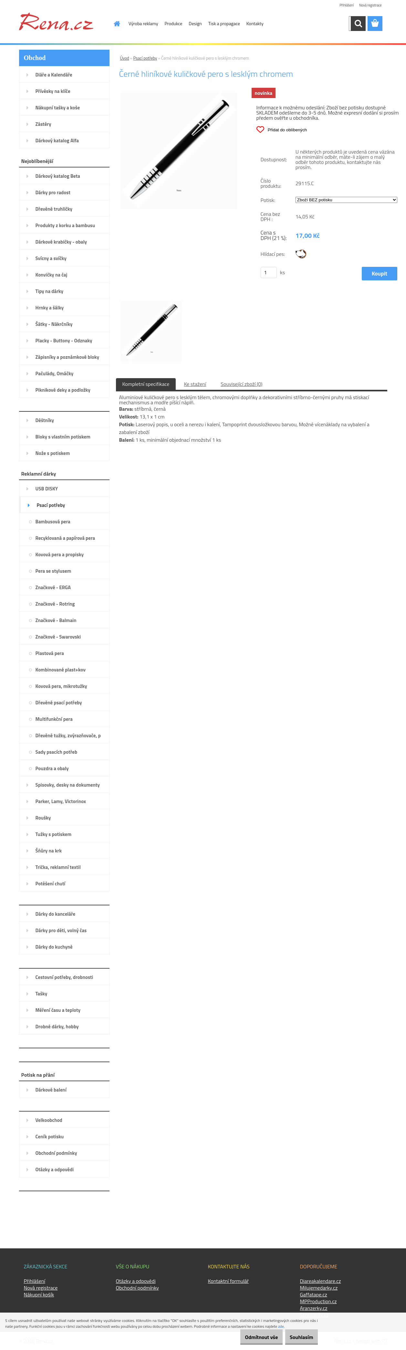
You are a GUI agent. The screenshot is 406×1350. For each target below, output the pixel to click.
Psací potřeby (145, 58)
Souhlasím (298, 1337)
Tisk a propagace (224, 23)
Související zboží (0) (241, 384)
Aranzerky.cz (314, 1308)
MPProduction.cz (318, 1301)
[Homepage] (113, 23)
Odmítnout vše (251, 1337)
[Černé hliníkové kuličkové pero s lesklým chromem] (179, 95)
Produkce (173, 23)
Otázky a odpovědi (136, 1281)
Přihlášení (343, 6)
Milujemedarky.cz (319, 1288)
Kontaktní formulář (228, 1281)
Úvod (124, 58)
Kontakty (255, 23)
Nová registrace (368, 6)
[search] (358, 23)
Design (195, 23)
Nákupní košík (39, 1294)
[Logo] (56, 21)
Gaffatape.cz (313, 1294)
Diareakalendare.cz (320, 1281)
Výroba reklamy (143, 23)
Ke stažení (195, 384)
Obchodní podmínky (137, 1288)
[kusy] (269, 272)
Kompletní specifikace (146, 384)
